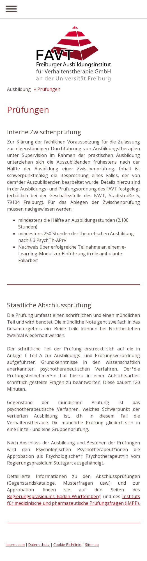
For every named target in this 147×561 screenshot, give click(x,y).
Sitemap (92, 544)
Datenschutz (39, 544)
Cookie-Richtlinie (67, 544)
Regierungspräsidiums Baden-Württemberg (54, 496)
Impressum (15, 544)
